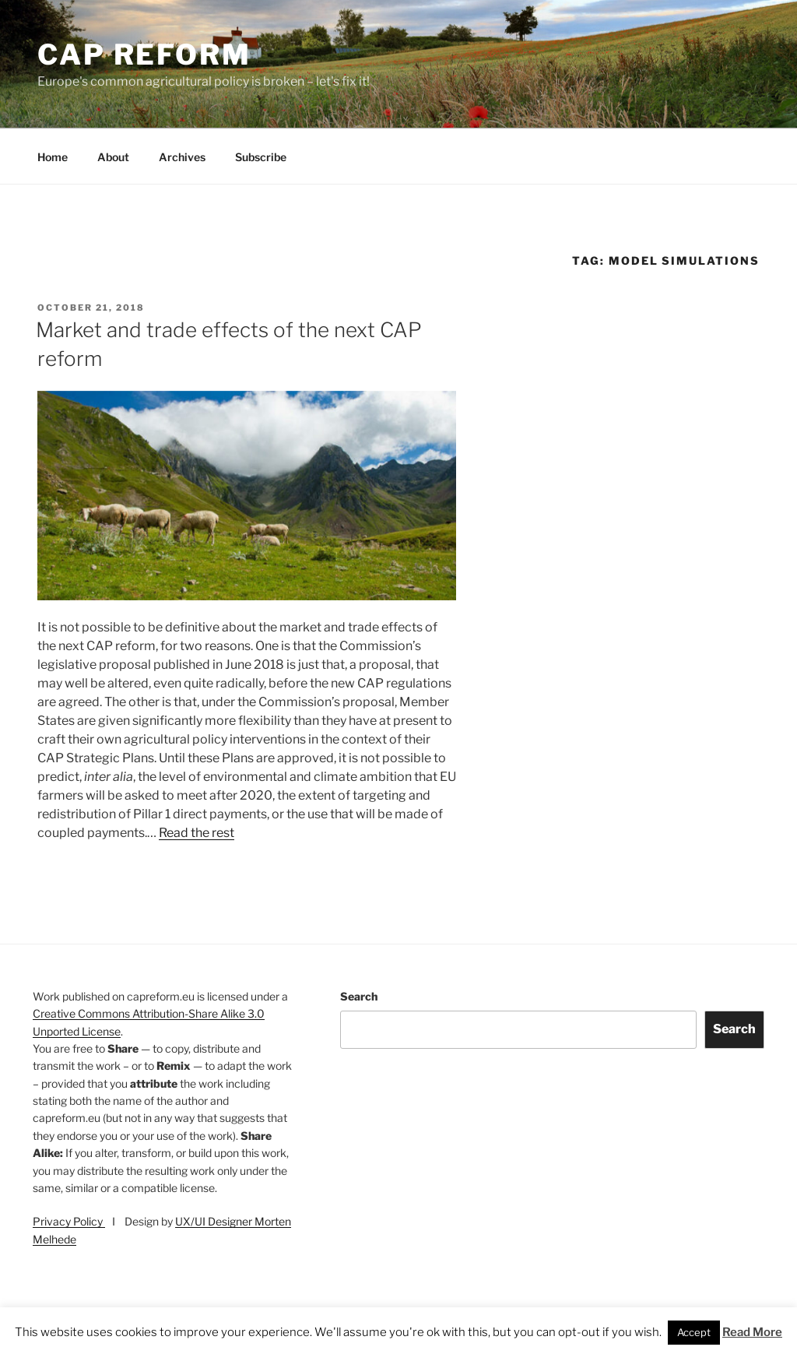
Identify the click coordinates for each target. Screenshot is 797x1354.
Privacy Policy (69, 1221)
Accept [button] (694, 1332)
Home (52, 157)
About (113, 157)
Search (358, 996)
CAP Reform (144, 54)
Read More (752, 1332)
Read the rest (196, 832)
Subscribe (260, 157)
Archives (182, 157)
